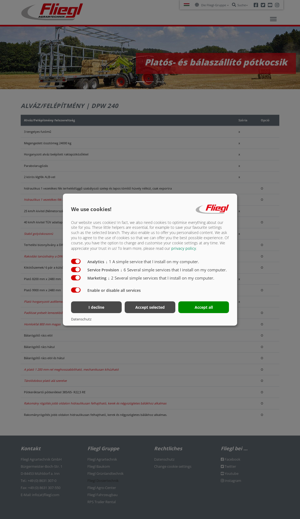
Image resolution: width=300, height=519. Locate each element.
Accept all (204, 307)
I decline (96, 307)
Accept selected (150, 307)
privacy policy (183, 248)
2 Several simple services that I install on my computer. (161, 278)
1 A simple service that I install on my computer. (152, 261)
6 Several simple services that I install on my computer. (173, 269)
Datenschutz (81, 319)
